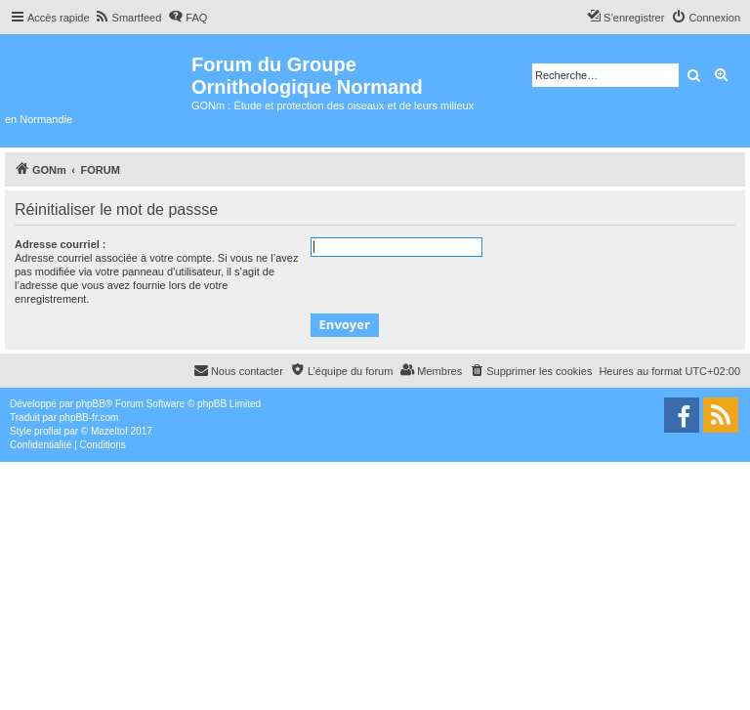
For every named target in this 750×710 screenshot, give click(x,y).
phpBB (90, 403)
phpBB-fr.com (89, 417)
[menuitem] (128, 17)
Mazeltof (109, 431)
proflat (48, 431)
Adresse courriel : (60, 244)
